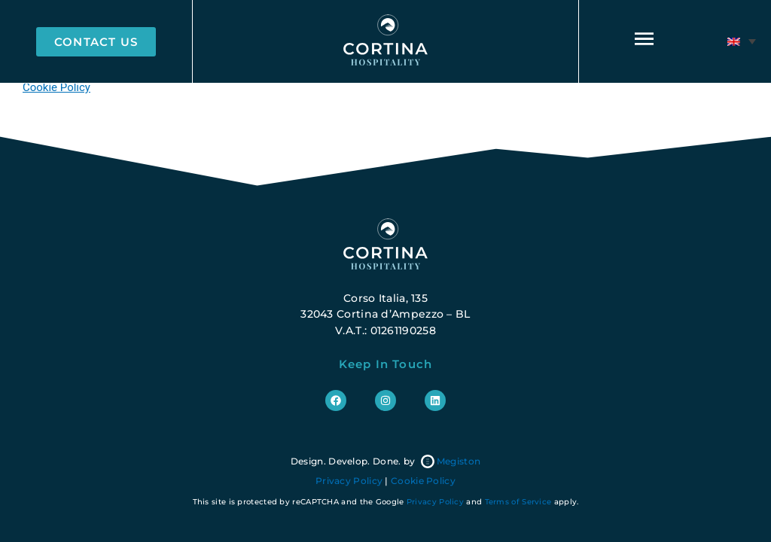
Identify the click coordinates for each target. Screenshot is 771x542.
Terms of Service (518, 502)
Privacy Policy (348, 480)
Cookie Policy (56, 87)
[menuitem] (741, 41)
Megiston (450, 461)
